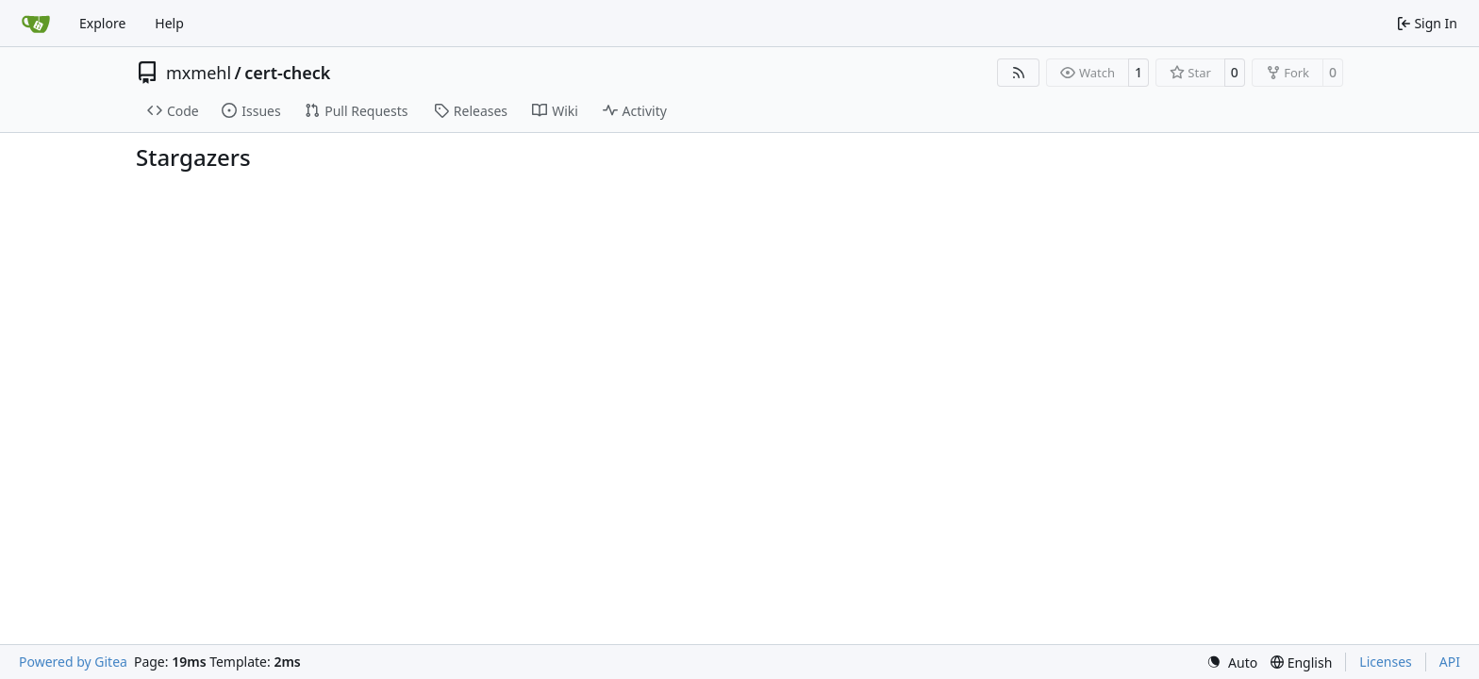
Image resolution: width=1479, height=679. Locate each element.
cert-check (287, 72)
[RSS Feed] (1018, 72)
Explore (102, 23)
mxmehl (198, 72)
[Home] (35, 24)
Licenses (1385, 662)
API (1449, 662)
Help (169, 23)
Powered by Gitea (73, 662)
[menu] (1231, 662)
